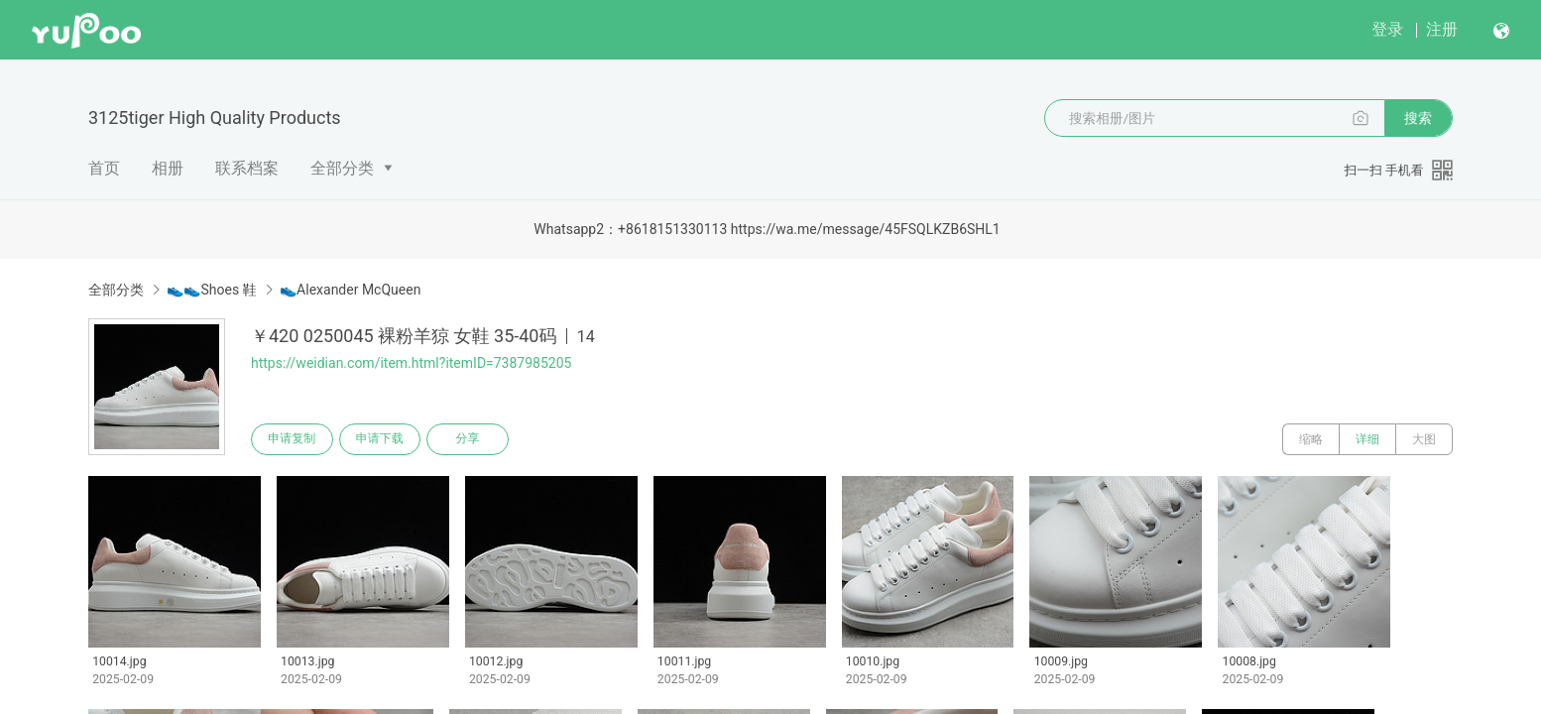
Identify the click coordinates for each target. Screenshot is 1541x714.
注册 (1442, 29)
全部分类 (342, 168)
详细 (1367, 439)
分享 (471, 439)
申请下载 (382, 439)
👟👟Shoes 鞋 (211, 290)
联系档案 (247, 168)
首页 (104, 168)
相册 (167, 168)
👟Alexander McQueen (350, 290)
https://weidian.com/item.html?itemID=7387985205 (411, 363)
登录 (1387, 29)
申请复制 (292, 439)
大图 (1424, 439)
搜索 (1418, 118)
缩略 (1311, 439)
